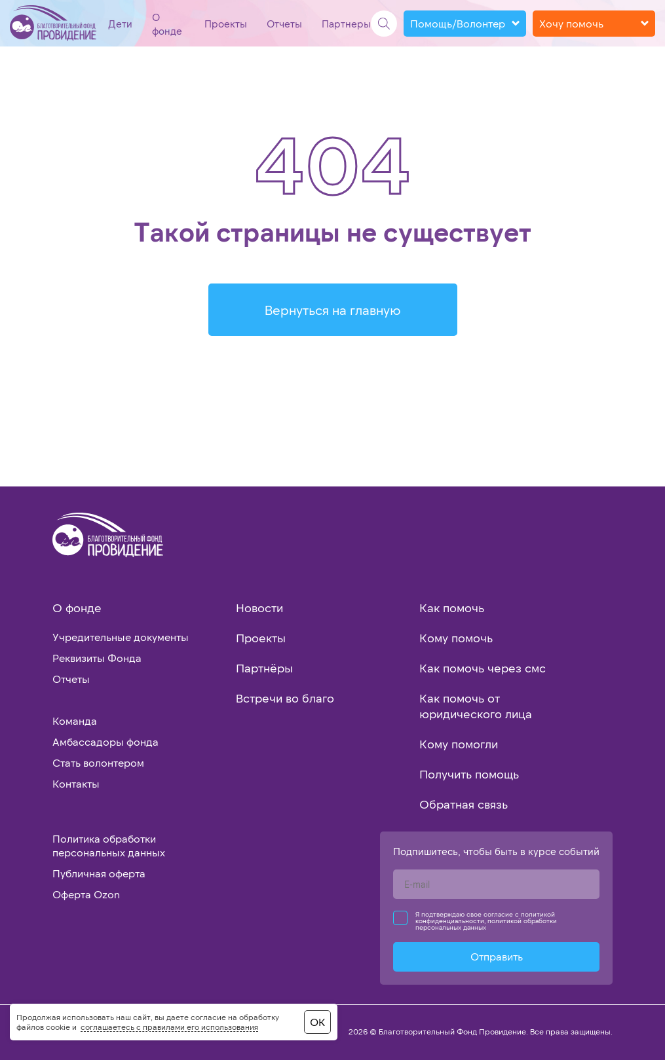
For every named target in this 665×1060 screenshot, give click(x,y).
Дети (120, 23)
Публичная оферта (98, 873)
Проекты (225, 23)
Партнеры (346, 23)
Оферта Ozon (86, 894)
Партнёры (264, 668)
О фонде (77, 607)
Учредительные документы (120, 637)
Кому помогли (458, 744)
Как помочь (451, 607)
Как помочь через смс (482, 668)
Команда (74, 720)
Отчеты (284, 23)
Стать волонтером (98, 762)
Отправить (496, 956)
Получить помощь (469, 774)
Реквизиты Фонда (97, 657)
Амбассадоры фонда (105, 741)
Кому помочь (456, 638)
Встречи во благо (285, 698)
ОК (317, 1021)
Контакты (76, 783)
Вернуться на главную (333, 310)
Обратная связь (463, 804)
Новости (259, 607)
